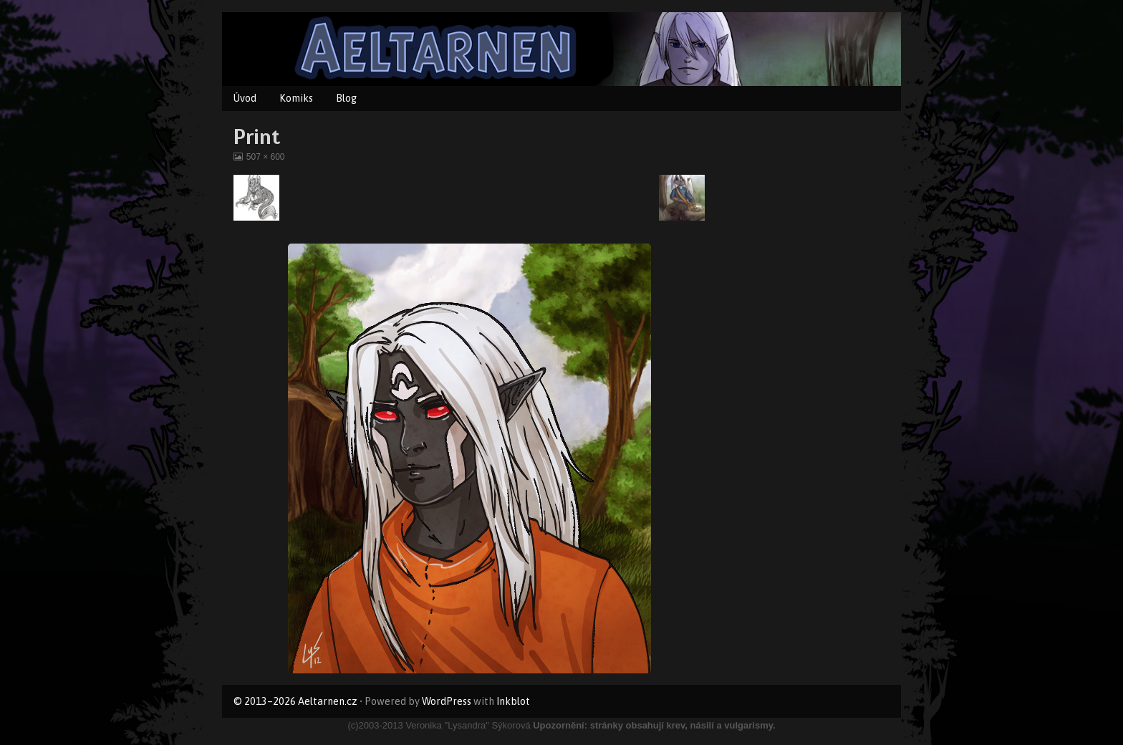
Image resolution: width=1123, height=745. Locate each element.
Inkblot (513, 701)
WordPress (446, 701)
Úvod (244, 98)
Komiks (296, 98)
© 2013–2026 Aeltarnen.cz (295, 701)
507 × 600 (265, 157)
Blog (346, 98)
